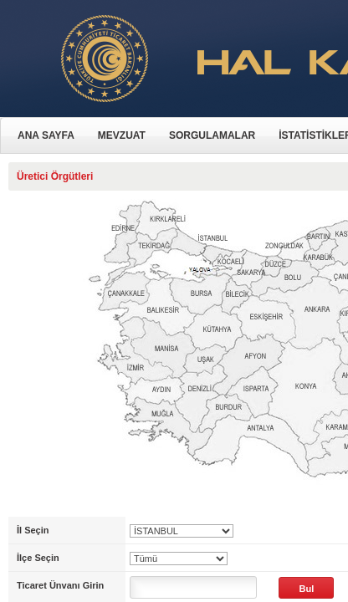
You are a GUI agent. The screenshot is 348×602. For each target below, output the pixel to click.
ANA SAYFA (46, 135)
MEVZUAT (122, 135)
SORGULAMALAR (212, 135)
